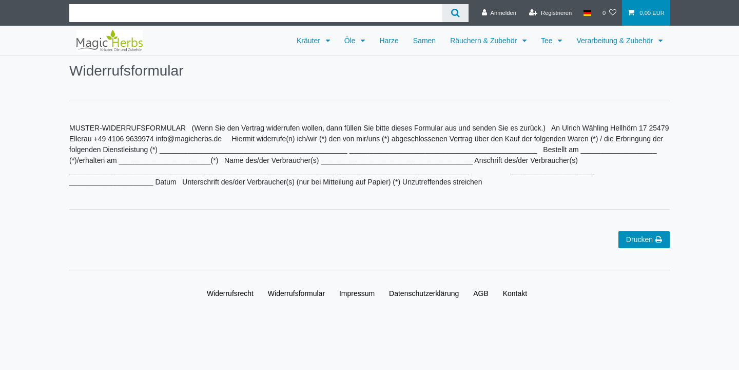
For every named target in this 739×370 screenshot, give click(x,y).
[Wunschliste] (609, 13)
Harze (388, 40)
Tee (547, 40)
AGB (481, 293)
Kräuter (309, 40)
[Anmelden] (499, 13)
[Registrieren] (550, 13)
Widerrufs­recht (230, 293)
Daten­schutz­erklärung (424, 293)
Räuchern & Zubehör (484, 40)
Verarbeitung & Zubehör (615, 40)
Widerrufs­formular (296, 293)
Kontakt (515, 293)
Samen (424, 40)
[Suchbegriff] (255, 13)
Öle (351, 40)
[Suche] (455, 13)
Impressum (357, 293)
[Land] (586, 13)
